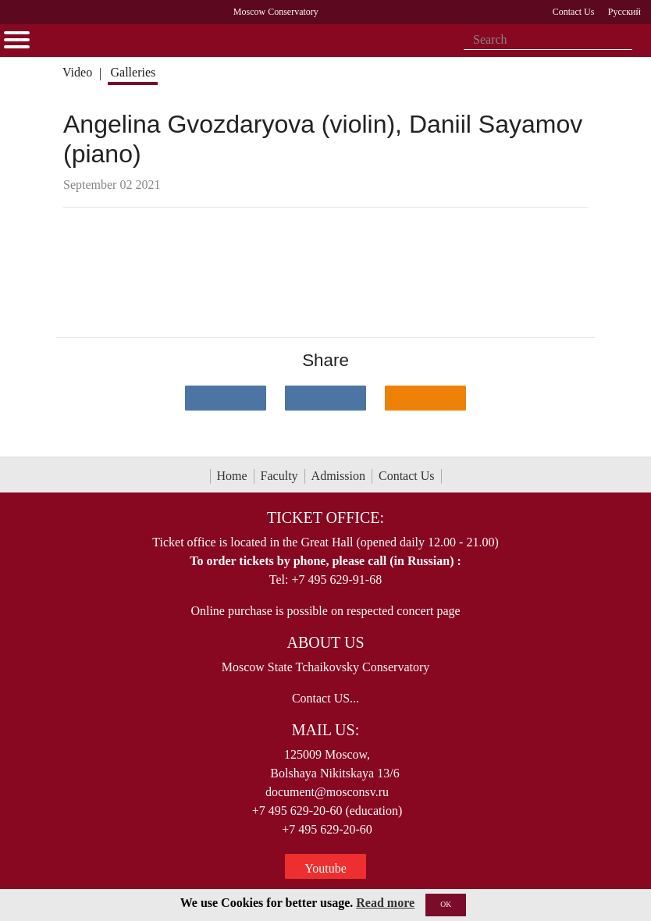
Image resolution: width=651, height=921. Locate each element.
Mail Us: (325, 729)
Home (232, 475)
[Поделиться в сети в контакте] (225, 398)
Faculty (279, 475)
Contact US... (325, 698)
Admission (338, 475)
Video (77, 72)
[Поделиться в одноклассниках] (425, 398)
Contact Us (407, 475)
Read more (385, 902)
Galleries (132, 72)
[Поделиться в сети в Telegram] (325, 398)
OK (445, 904)
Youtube (325, 868)
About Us (325, 642)
